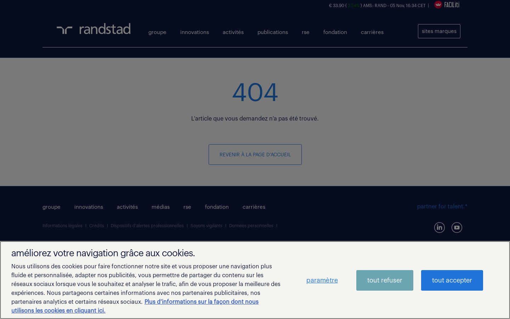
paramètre (322, 280)
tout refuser (384, 280)
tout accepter (452, 280)
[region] (255, 280)
